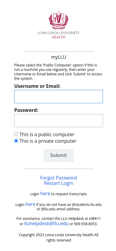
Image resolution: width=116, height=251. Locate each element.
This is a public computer (47, 134)
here (45, 193)
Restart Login (58, 183)
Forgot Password (58, 177)
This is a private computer (48, 141)
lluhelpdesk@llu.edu (46, 223)
